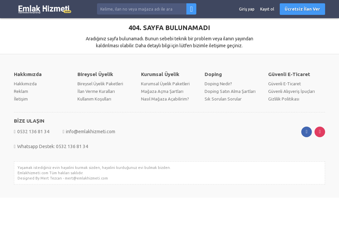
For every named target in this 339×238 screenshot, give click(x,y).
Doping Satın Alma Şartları (230, 91)
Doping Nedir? (218, 83)
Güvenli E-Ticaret (284, 83)
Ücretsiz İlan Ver (302, 9)
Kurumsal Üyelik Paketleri (165, 83)
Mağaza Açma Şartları (162, 91)
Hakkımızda (25, 83)
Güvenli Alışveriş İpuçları (291, 91)
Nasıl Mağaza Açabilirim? (165, 99)
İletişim (21, 99)
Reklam (21, 91)
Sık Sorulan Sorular (223, 99)
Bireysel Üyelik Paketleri (100, 83)
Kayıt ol (267, 9)
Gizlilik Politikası (283, 99)
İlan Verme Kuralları (96, 91)
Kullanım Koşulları (94, 99)
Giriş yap (247, 9)
